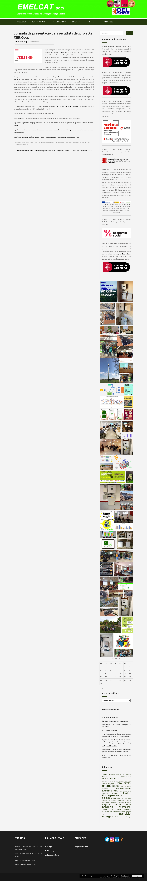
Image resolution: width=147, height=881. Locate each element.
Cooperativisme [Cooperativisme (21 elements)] (123, 788)
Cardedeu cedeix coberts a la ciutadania (115, 721)
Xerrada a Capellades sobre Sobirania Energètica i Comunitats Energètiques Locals (41, 150)
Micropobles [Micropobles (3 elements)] (105, 802)
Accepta (136, 876)
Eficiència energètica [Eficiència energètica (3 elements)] (110, 793)
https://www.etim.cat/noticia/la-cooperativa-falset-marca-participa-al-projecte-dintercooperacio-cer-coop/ (46, 137)
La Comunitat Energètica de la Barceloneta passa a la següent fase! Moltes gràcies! (116, 750)
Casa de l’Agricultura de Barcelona (67, 106)
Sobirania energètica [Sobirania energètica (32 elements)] (116, 806)
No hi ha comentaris (33, 42)
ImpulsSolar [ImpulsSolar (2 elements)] (121, 800)
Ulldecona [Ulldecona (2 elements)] (119, 817)
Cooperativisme (74, 142)
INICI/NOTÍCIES (107, 22)
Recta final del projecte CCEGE (83, 150)
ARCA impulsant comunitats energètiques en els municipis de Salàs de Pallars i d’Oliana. (116, 735)
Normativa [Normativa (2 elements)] (121, 802)
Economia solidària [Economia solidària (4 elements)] (125, 791)
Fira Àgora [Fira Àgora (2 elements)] (128, 798)
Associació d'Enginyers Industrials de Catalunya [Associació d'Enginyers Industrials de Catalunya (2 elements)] (116, 774)
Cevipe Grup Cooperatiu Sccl (62, 77)
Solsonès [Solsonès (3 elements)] (104, 809)
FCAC (61, 84)
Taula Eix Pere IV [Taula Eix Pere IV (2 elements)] (114, 811)
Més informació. (125, 876)
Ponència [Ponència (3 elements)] (128, 802)
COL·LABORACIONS (59, 22)
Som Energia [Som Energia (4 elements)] (115, 809)
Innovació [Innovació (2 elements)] (128, 800)
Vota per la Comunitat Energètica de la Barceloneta (116, 756)
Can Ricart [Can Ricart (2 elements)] (128, 781)
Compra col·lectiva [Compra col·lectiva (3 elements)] (108, 783)
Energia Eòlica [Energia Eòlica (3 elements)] (115, 798)
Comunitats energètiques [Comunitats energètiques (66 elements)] (116, 784)
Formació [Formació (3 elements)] (104, 800)
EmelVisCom (126, 254)
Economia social (85, 142)
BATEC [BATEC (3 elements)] (116, 781)
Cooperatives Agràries (62, 142)
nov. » (106, 689)
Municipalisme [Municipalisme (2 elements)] (113, 802)
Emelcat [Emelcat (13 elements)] (127, 793)
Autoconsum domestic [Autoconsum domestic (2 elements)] (124, 779)
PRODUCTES (21, 22)
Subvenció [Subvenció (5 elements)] (105, 811)
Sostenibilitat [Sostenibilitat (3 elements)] (127, 809)
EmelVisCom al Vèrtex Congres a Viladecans (116, 726)
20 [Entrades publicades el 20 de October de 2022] (115, 677)
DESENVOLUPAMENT (39, 22)
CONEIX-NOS (76, 22)
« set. (101, 689)
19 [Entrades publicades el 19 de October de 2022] (110, 677)
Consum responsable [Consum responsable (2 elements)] (125, 786)
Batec (66, 84)
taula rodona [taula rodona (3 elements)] (121, 811)
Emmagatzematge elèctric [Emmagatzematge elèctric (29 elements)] (112, 796)
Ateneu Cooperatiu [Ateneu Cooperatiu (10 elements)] (116, 776)
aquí (53, 113)
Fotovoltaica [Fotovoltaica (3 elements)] (112, 800)
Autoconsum (25, 142)
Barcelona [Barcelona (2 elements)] (104, 781)
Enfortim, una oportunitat (110, 717)
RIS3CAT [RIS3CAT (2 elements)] (128, 804)
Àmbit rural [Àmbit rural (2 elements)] (113, 819)
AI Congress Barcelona (109, 730)
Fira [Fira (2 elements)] (122, 798)
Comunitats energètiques (46, 142)
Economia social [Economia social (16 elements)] (110, 791)
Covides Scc (77, 77)
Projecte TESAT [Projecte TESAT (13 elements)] (111, 804)
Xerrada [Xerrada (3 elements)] (108, 819)
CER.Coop (62, 52)
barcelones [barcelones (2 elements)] (110, 781)
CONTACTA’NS (91, 22)
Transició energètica (21, 144)
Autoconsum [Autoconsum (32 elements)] (109, 778)
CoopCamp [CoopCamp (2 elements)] (105, 788)
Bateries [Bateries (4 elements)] (121, 781)
